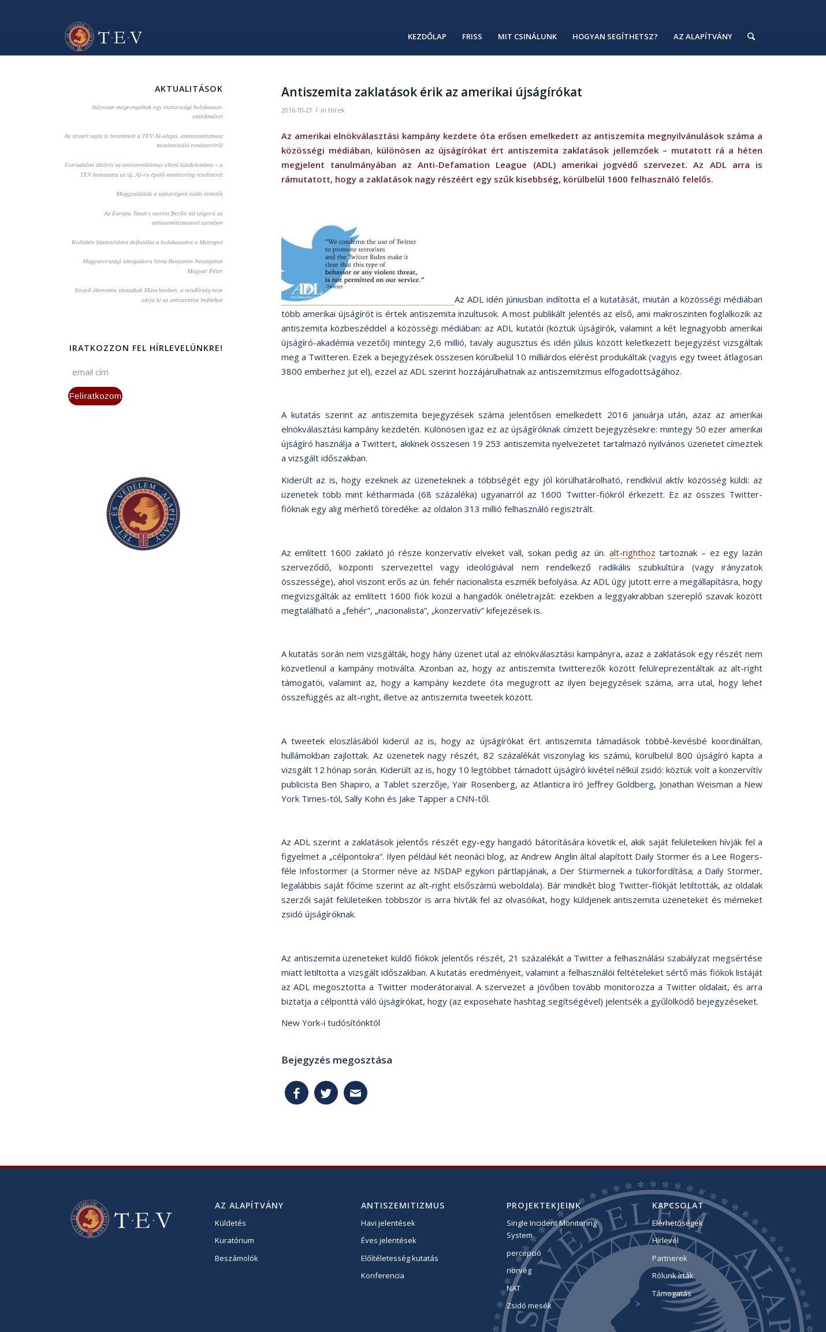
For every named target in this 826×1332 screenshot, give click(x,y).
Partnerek (669, 1258)
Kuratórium (234, 1240)
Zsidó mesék (529, 1305)
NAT (513, 1288)
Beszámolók (236, 1258)
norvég (519, 1270)
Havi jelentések (388, 1223)
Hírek (336, 110)
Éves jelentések (388, 1240)
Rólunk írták (673, 1275)
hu (734, 8)
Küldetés (230, 1223)
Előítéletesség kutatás (399, 1258)
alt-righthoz (632, 552)
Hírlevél (665, 1240)
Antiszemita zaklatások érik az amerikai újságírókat (431, 92)
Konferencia (382, 1275)
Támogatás (671, 1293)
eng (756, 8)
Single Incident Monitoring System (552, 1229)
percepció (524, 1253)
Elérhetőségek (677, 1223)
